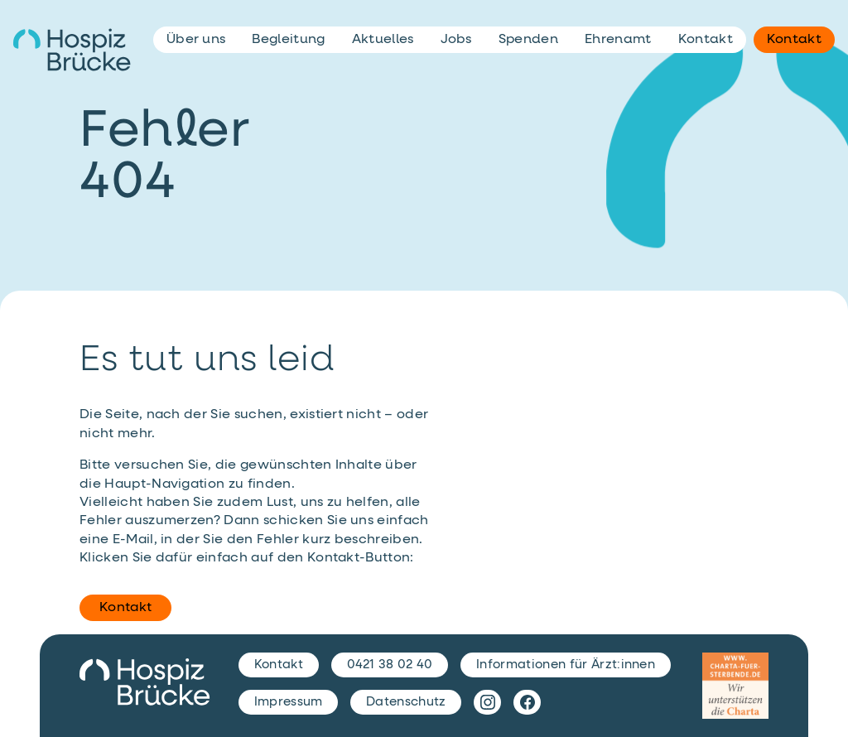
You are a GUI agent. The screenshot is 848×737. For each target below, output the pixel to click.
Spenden (528, 39)
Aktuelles (383, 39)
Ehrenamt (618, 39)
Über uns (196, 39)
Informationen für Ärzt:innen (565, 664)
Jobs (456, 39)
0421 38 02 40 (390, 664)
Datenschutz (406, 702)
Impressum (288, 702)
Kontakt (125, 607)
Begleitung (288, 39)
